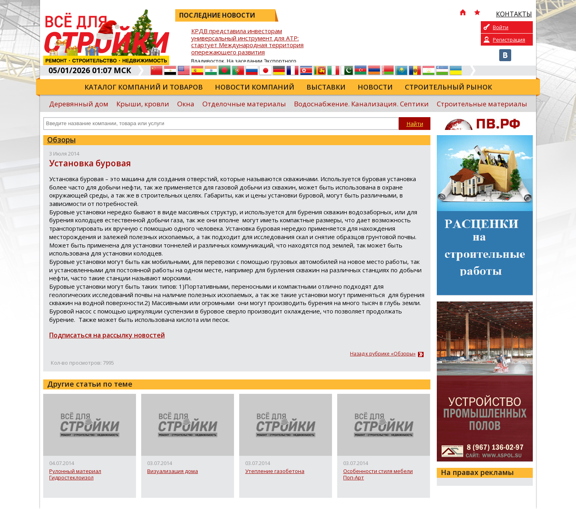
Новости (375, 87)
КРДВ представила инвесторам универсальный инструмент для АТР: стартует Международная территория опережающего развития (247, 42)
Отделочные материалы (244, 103)
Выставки (326, 87)
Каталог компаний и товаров (143, 87)
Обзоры (61, 139)
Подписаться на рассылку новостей (107, 335)
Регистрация (509, 39)
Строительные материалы (482, 103)
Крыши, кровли (142, 103)
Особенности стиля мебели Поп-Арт (378, 474)
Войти (500, 27)
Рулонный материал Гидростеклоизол (75, 474)
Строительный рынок (448, 87)
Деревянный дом (78, 103)
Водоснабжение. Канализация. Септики (361, 103)
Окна (185, 103)
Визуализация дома (172, 471)
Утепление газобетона (274, 471)
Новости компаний (254, 87)
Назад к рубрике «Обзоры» (383, 353)
